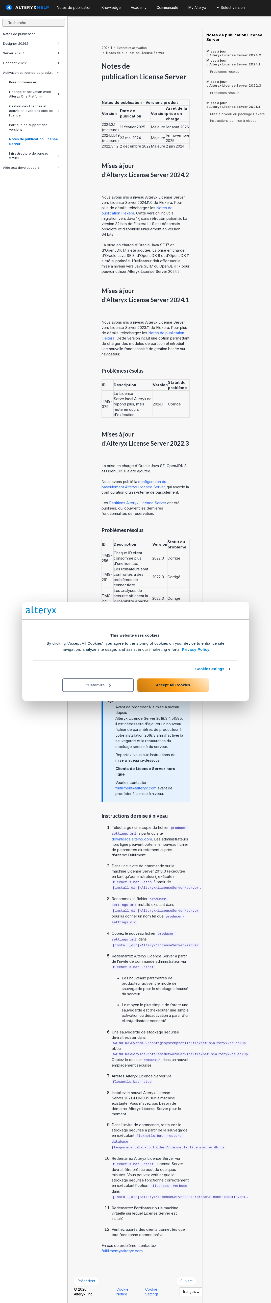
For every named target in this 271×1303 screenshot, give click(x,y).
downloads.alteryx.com (132, 839)
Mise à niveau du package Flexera (237, 114)
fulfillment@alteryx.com (136, 788)
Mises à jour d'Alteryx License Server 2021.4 (233, 105)
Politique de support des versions (28, 127)
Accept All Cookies (173, 685)
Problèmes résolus (224, 71)
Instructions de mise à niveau (233, 120)
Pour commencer (22, 82)
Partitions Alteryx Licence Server (137, 502)
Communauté (167, 7)
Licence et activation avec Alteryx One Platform (34, 94)
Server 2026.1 (31, 53)
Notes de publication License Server (33, 141)
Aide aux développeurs (31, 167)
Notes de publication (19, 34)
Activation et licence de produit (31, 72)
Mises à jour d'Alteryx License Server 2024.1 (233, 62)
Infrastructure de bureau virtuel (34, 155)
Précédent (86, 1281)
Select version (231, 7)
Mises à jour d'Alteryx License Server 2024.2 (233, 53)
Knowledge (111, 7)
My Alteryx (197, 7)
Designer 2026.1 (31, 43)
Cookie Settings (209, 669)
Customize (98, 685)
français (191, 1291)
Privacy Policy (196, 649)
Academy (138, 7)
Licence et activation (132, 48)
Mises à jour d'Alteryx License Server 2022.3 (233, 83)
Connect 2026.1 (31, 63)
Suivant (186, 1281)
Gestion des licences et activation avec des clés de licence (34, 110)
